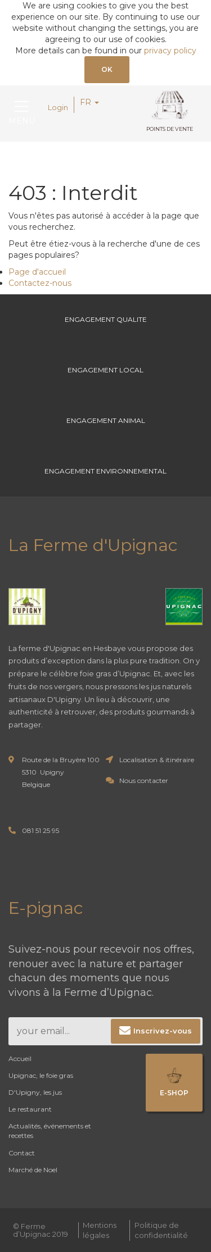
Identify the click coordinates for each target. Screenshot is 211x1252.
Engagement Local (105, 370)
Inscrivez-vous (162, 1030)
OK (107, 69)
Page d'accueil (37, 272)
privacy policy (170, 50)
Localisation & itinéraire (156, 759)
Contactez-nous (39, 283)
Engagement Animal (105, 420)
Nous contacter (143, 780)
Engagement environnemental (105, 471)
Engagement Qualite (106, 319)
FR (89, 102)
